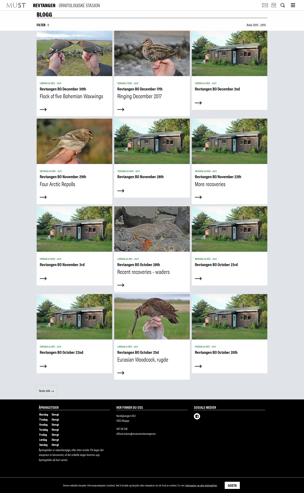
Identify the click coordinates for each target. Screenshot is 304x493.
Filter (41, 24)
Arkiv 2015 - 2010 (256, 24)
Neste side (46, 390)
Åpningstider (49, 407)
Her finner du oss (129, 407)
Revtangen (66, 5)
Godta (232, 485)
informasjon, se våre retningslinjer (201, 485)
